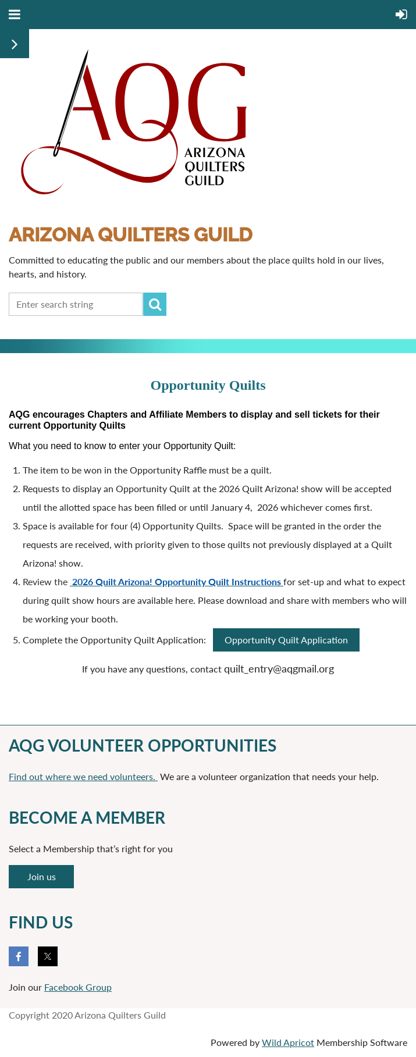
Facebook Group (78, 986)
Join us (41, 876)
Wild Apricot (288, 1042)
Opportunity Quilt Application (286, 639)
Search (154, 304)
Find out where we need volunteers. (83, 776)
